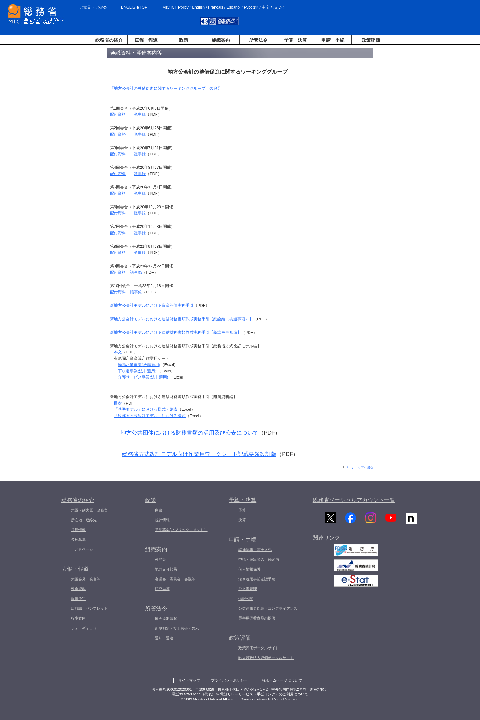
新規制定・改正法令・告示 (177, 628)
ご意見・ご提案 (93, 7)
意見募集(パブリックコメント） (181, 530)
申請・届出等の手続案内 (258, 559)
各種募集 (78, 539)
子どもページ (82, 549)
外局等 (160, 559)
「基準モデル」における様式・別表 (146, 409)
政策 (183, 40)
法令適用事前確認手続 (256, 579)
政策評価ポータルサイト (258, 648)
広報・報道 (146, 40)
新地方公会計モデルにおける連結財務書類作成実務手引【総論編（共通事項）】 (181, 319)
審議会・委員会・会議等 (175, 579)
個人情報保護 (249, 569)
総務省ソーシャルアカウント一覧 (354, 500)
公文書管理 (247, 589)
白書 (158, 510)
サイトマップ (189, 680)
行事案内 (78, 618)
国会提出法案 (166, 618)
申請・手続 (332, 40)
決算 (242, 520)
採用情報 (78, 530)
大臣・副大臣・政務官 (89, 510)
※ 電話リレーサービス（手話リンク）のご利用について (262, 694)
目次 (118, 403)
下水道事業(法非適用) (137, 371)
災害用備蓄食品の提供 (256, 618)
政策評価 (371, 40)
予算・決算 (295, 40)
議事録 (140, 114)
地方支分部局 (166, 569)
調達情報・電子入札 (255, 550)
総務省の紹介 (109, 40)
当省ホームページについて (280, 680)
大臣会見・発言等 (85, 579)
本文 (118, 352)
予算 (242, 510)
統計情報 (162, 520)
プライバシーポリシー (229, 680)
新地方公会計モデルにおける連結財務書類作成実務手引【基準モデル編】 (175, 332)
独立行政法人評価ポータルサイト (266, 658)
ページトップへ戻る (359, 467)
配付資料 (118, 114)
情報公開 (245, 599)
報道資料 (78, 589)
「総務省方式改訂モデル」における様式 (150, 415)
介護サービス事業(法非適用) (143, 377)
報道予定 (78, 599)
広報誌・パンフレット (89, 608)
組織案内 (221, 40)
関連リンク (326, 539)
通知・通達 (164, 638)
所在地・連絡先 (84, 520)
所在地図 (317, 689)
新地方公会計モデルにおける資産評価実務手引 (151, 305)
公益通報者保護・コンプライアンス (267, 608)
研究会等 (162, 589)
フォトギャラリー (85, 628)
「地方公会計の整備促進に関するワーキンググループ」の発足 (165, 88)
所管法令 (258, 40)
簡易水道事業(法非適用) (139, 364)
